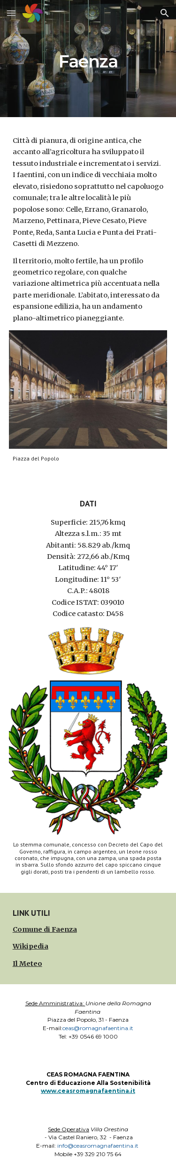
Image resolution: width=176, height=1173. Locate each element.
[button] (11, 13)
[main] (88, 58)
